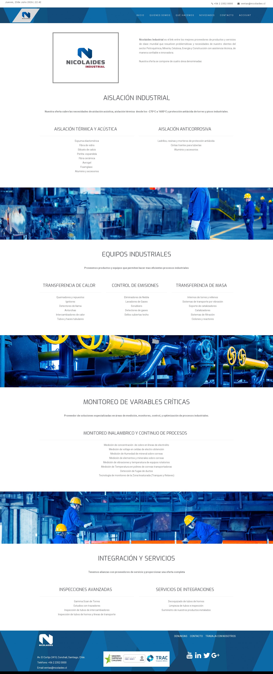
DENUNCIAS (180, 636)
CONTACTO (196, 636)
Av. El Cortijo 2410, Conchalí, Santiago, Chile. (61, 657)
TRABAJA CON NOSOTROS (220, 636)
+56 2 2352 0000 (222, 3)
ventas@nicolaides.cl (251, 3)
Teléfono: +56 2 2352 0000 (52, 662)
